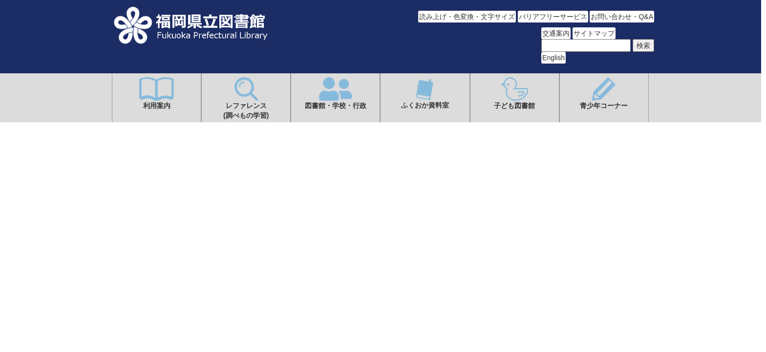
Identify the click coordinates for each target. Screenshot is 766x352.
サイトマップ (594, 33)
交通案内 (556, 33)
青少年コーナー (604, 93)
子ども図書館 (514, 93)
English (553, 58)
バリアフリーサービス (553, 17)
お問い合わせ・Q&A (622, 17)
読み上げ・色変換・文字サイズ (467, 17)
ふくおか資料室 (425, 93)
